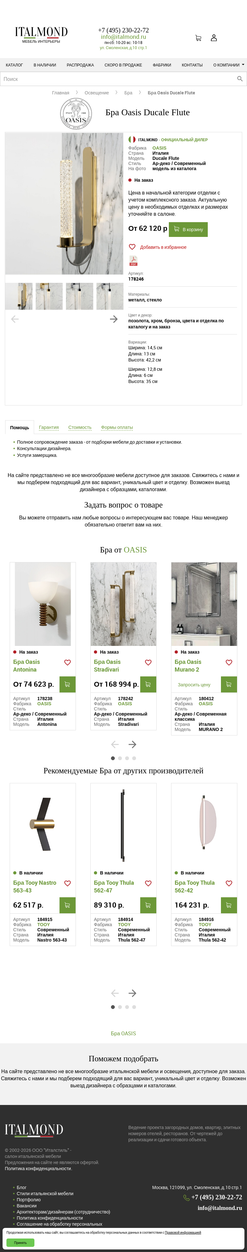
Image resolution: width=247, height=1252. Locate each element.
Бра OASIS (123, 1033)
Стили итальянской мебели (45, 1193)
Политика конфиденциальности (50, 1218)
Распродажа (80, 64)
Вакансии (27, 1206)
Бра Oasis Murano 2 (188, 665)
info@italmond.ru (123, 36)
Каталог (14, 64)
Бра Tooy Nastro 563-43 (34, 886)
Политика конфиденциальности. (38, 1168)
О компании (229, 64)
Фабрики (162, 64)
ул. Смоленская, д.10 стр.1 (123, 47)
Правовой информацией (183, 1232)
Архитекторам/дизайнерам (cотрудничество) (63, 1212)
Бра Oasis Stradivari (107, 665)
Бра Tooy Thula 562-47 (114, 886)
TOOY (43, 924)
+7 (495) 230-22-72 (123, 30)
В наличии (45, 64)
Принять (20, 1242)
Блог (21, 1187)
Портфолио (29, 1199)
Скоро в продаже (123, 64)
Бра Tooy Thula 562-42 (195, 886)
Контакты (192, 64)
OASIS (159, 148)
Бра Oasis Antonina (26, 665)
